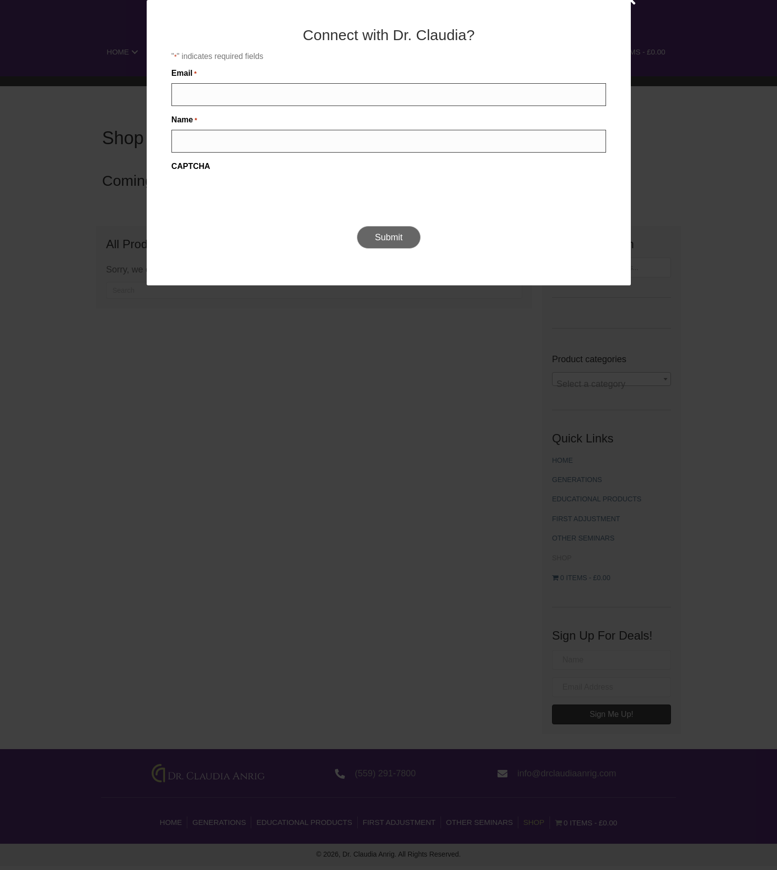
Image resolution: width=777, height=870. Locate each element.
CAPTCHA (284, 457)
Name (278, 414)
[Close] (537, 293)
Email (277, 370)
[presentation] (340, 487)
